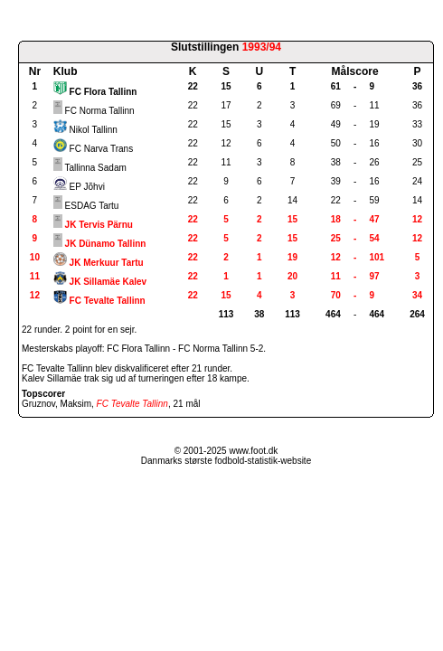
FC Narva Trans (102, 149)
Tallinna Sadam (95, 168)
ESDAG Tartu (92, 206)
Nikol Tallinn (94, 130)
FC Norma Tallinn (100, 111)
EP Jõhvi (87, 187)
